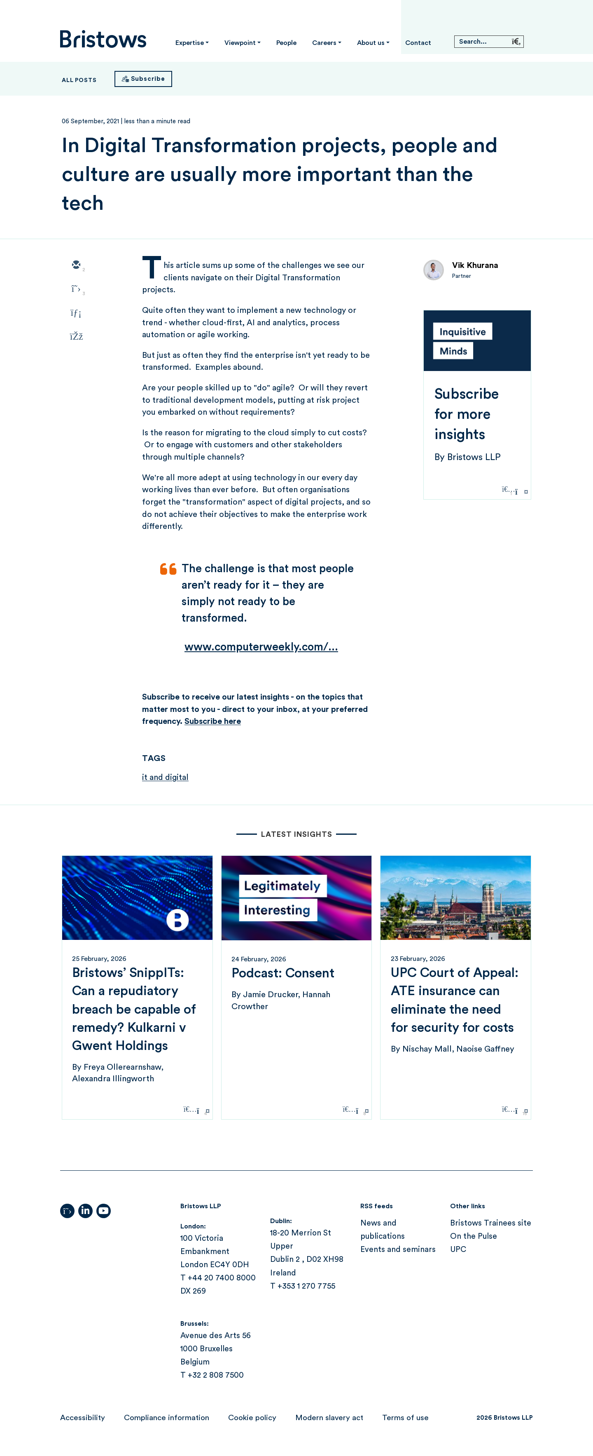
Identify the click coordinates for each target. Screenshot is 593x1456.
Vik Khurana (475, 265)
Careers (324, 43)
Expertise (189, 43)
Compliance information (166, 1418)
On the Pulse (473, 1236)
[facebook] (76, 337)
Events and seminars (398, 1250)
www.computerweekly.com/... (261, 647)
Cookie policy (252, 1418)
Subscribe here (212, 721)
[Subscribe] (143, 79)
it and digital (165, 777)
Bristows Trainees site (490, 1223)
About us (371, 43)
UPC (458, 1250)
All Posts (79, 80)
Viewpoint (240, 43)
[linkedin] (76, 313)
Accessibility (82, 1418)
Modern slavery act (329, 1418)
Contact (418, 43)
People (286, 43)
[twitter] (76, 289)
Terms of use (405, 1418)
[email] (76, 265)
